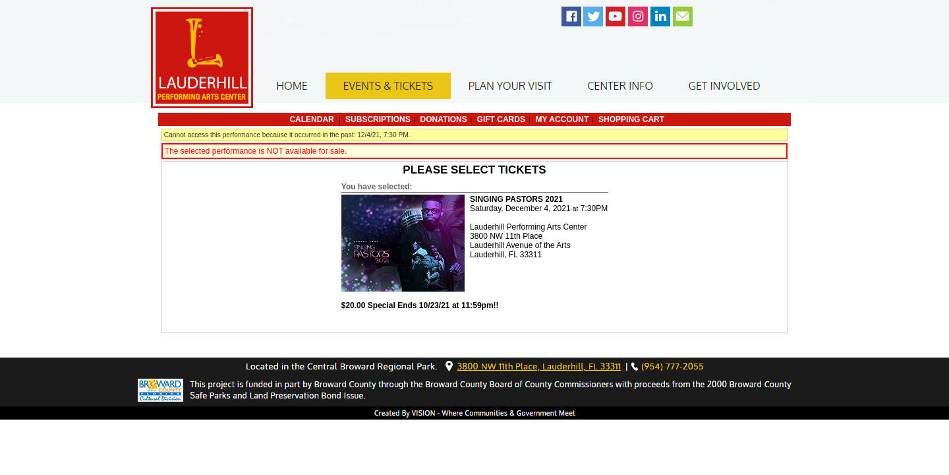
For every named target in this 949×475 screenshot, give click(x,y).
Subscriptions (378, 119)
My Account (561, 119)
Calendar (311, 119)
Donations (443, 119)
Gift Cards (501, 119)
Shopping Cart (631, 119)
